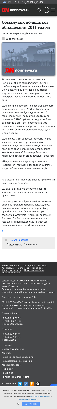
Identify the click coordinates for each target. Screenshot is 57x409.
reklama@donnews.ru (12, 323)
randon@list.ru (9, 339)
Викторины (23, 267)
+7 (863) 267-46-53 (11, 336)
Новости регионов (11, 272)
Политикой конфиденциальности (28, 399)
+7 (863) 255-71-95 (11, 318)
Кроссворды (8, 267)
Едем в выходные (10, 265)
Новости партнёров (34, 270)
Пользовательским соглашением (40, 396)
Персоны (42, 265)
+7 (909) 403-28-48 (11, 321)
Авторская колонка (11, 270)
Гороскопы (37, 267)
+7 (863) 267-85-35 (11, 334)
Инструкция (29, 265)
